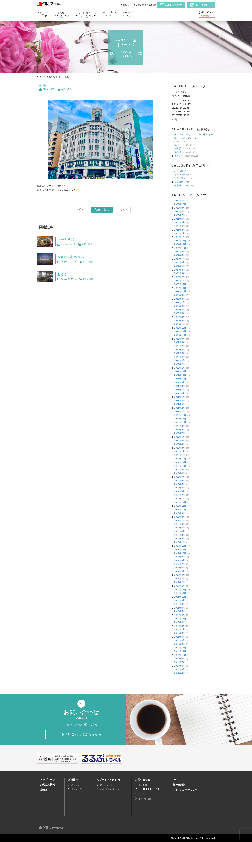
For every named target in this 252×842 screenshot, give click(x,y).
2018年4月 (179, 531)
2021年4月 (179, 400)
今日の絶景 (66, 89)
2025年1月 (179, 237)
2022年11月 (180, 331)
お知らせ (178, 171)
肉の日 (177, 152)
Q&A (175, 779)
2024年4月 (179, 269)
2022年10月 (180, 335)
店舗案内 (45, 790)
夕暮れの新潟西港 (71, 257)
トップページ (47, 779)
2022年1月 (179, 367)
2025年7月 (179, 215)
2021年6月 (179, 393)
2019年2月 (179, 495)
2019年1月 (179, 498)
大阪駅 (177, 148)
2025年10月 (180, 204)
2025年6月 (179, 218)
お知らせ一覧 (55, 76)
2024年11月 (180, 244)
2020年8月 (179, 429)
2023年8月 (179, 298)
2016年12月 (180, 589)
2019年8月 (179, 473)
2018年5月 (179, 527)
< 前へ (80, 209)
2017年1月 (179, 585)
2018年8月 (179, 516)
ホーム (42, 76)
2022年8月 (179, 342)
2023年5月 (179, 309)
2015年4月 (179, 640)
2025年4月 (179, 226)
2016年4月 (179, 615)
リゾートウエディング (109, 779)
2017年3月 (179, 578)
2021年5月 (179, 396)
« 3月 (174, 119)
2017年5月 (179, 571)
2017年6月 (179, 567)
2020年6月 (179, 437)
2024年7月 (179, 258)
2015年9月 (179, 622)
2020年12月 (180, 415)
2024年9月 (179, 251)
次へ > (124, 209)
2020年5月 (179, 440)
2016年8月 (179, 604)
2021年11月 (180, 375)
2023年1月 (179, 324)
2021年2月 (179, 407)
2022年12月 (180, 327)
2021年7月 (179, 389)
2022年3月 (179, 360)
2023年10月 (180, 291)
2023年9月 (179, 295)
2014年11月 (180, 651)
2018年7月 (179, 520)
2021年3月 (179, 404)
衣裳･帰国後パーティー (111, 789)
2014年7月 (179, 662)
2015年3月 (179, 644)
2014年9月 (179, 658)
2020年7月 (179, 433)
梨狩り (177, 144)
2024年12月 (180, 240)
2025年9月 (179, 207)
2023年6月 (179, 306)
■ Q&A (137, 4)
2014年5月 (179, 669)
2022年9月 (179, 338)
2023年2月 (179, 320)
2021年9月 (179, 382)
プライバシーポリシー (185, 790)
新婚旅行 (73, 779)
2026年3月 (179, 200)
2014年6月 (179, 665)
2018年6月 (179, 524)
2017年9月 (179, 556)
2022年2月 (179, 364)
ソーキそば (66, 239)
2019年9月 (179, 469)
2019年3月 (179, 491)
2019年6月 (179, 480)
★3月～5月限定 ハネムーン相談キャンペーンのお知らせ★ (193, 136)
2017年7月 (179, 564)
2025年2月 (179, 233)
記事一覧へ (102, 209)
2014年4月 (179, 673)
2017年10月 (180, 553)
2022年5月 (179, 353)
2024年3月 (179, 273)
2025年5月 (179, 222)
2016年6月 (179, 607)
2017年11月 (180, 549)
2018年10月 (180, 509)
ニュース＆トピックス (147, 789)
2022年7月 (179, 346)
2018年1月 (179, 542)
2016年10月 (180, 596)
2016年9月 (179, 600)
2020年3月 (179, 447)
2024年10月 (180, 247)
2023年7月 (179, 302)
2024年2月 (179, 277)
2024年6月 (179, 262)
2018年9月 (179, 513)
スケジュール (77, 785)
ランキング (76, 789)
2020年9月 (179, 425)
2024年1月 (179, 280)
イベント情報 (181, 174)
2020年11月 (180, 418)
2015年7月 (179, 629)
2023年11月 (180, 287)
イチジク (178, 155)
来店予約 (142, 785)
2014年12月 (180, 647)
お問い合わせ (142, 779)
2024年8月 (179, 255)
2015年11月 (180, 618)
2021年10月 (180, 378)
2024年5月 (179, 266)
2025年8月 (179, 211)
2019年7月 (179, 476)
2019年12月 (180, 458)
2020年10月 (180, 422)
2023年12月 (180, 284)
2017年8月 (179, 560)
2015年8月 (179, 625)
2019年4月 (179, 487)
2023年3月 (179, 316)
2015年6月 (179, 633)
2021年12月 (180, 371)
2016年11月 (180, 593)
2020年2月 (179, 451)
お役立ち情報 (47, 784)
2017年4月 (179, 575)
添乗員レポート (182, 185)
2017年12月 (180, 546)
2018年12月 (180, 502)
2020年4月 (179, 444)
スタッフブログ (182, 178)
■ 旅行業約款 (149, 4)
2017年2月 (179, 582)
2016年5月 (179, 611)
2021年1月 (179, 411)
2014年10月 (180, 654)
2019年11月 (180, 462)
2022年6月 (179, 349)
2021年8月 (179, 386)
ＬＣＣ (62, 274)
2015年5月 (179, 636)
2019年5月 (179, 484)
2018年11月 (180, 506)
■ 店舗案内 (126, 4)
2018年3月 (179, 535)
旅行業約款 (179, 784)
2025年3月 (179, 229)
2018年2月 (179, 538)
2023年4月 (179, 313)
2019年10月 (180, 466)
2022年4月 (179, 356)
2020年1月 (179, 455)
